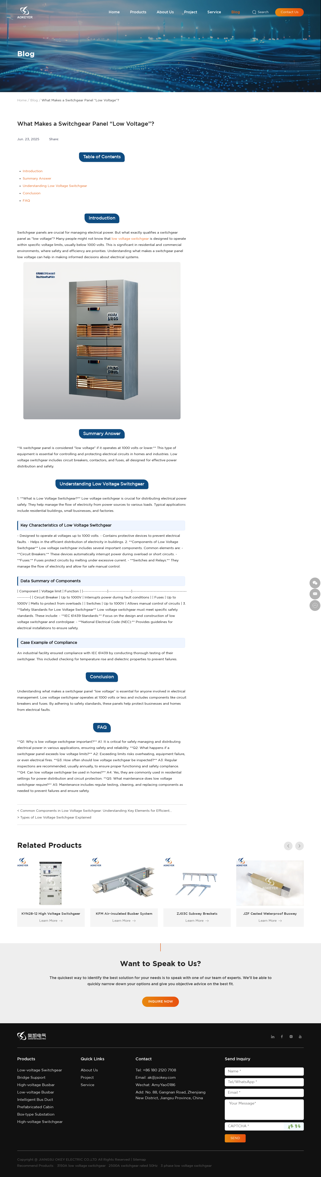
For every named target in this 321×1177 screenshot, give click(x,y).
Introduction (33, 171)
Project (190, 12)
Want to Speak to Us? (160, 964)
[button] (299, 846)
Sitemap (139, 1159)
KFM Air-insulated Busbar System (124, 913)
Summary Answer (37, 178)
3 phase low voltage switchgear (186, 1165)
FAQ (26, 200)
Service (214, 12)
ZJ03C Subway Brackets (197, 913)
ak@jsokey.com (162, 1077)
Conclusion (32, 193)
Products (138, 12)
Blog (235, 12)
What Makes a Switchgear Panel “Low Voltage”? (80, 100)
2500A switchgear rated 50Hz (134, 1165)
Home (114, 12)
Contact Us (289, 12)
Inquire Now (160, 1001)
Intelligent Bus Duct (35, 1099)
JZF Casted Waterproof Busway (270, 913)
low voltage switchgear (130, 238)
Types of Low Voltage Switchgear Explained (55, 817)
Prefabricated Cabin (35, 1107)
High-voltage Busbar (36, 1085)
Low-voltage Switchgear (39, 1070)
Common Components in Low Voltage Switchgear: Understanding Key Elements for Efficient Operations (95, 811)
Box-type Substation (35, 1114)
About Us (165, 12)
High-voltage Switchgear (40, 1122)
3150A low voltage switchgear (82, 1165)
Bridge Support (31, 1077)
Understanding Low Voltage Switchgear (55, 186)
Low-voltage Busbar (35, 1092)
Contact (144, 1059)
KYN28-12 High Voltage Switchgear (50, 913)
